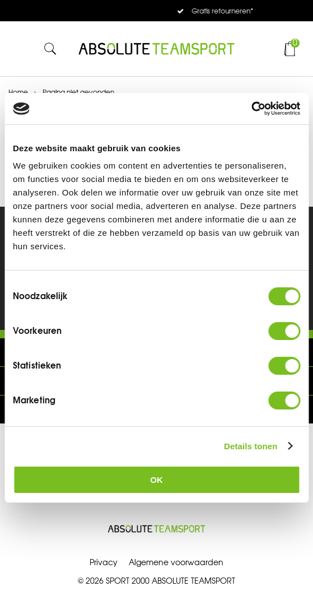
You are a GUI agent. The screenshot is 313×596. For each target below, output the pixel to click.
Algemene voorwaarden (176, 562)
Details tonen (250, 446)
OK (156, 480)
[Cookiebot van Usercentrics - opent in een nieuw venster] (251, 108)
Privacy (104, 562)
